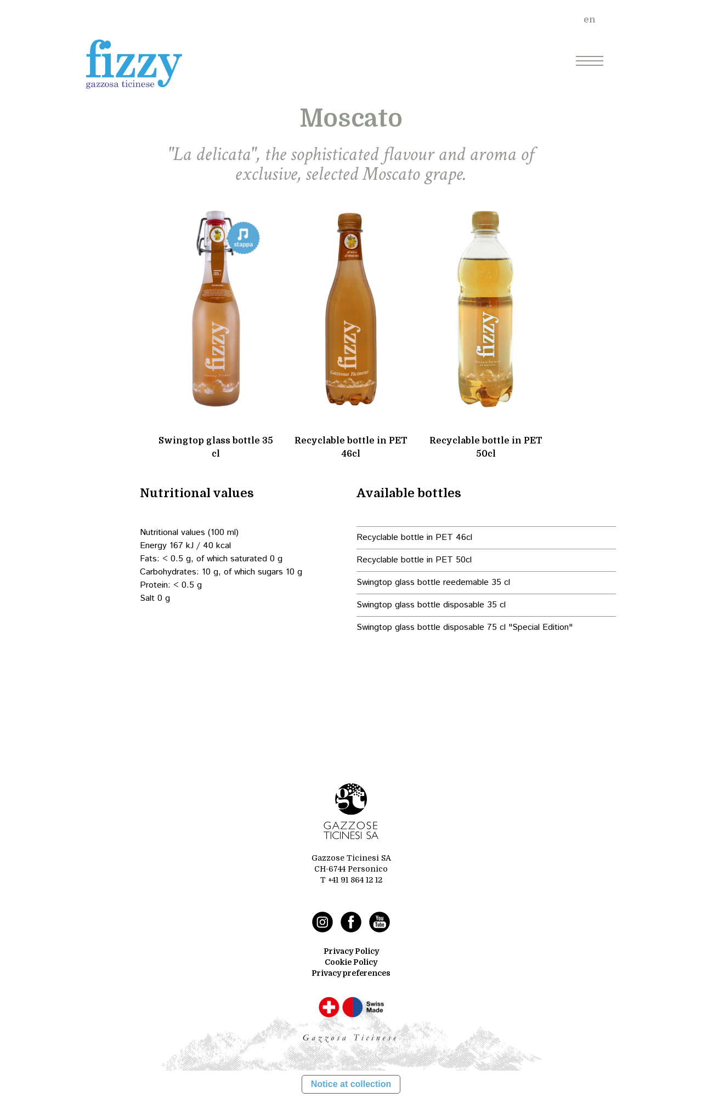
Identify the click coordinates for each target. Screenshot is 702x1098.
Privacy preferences (351, 973)
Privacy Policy (351, 951)
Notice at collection (351, 1084)
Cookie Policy (351, 962)
